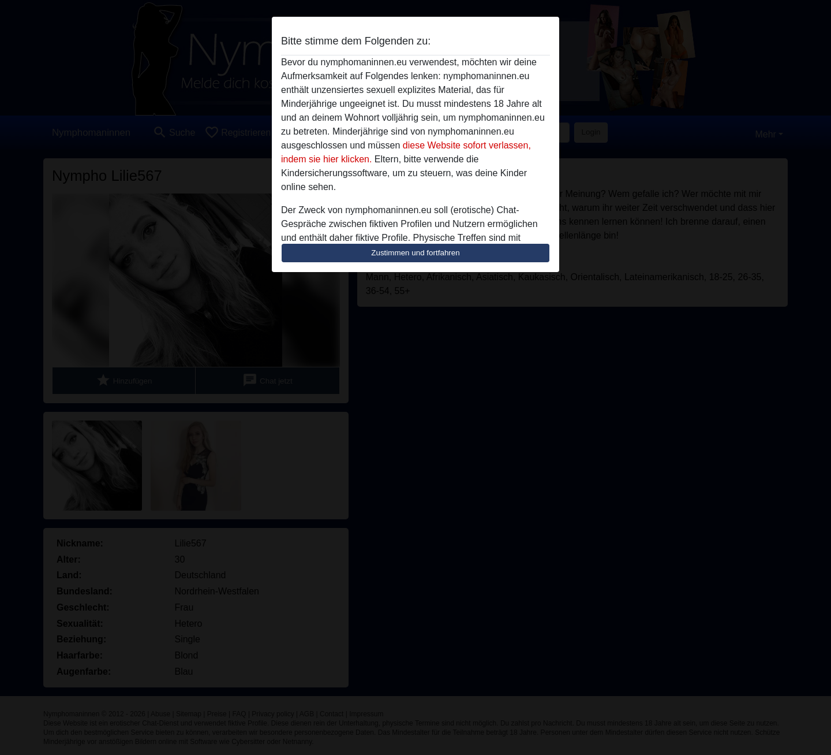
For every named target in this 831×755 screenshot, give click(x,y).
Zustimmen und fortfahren (415, 252)
